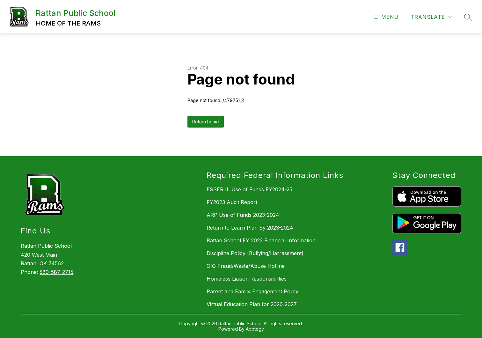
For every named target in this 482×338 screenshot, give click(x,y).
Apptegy (255, 329)
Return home (205, 121)
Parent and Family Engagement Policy (252, 291)
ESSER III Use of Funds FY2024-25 (249, 189)
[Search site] (468, 17)
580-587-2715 (56, 272)
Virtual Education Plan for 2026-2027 (252, 304)
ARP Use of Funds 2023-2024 (243, 215)
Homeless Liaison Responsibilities (247, 279)
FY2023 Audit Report (232, 202)
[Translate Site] (431, 17)
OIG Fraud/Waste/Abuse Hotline (246, 266)
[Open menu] (385, 17)
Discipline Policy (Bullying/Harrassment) (255, 253)
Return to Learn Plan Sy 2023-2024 (250, 227)
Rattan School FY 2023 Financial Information (261, 240)
